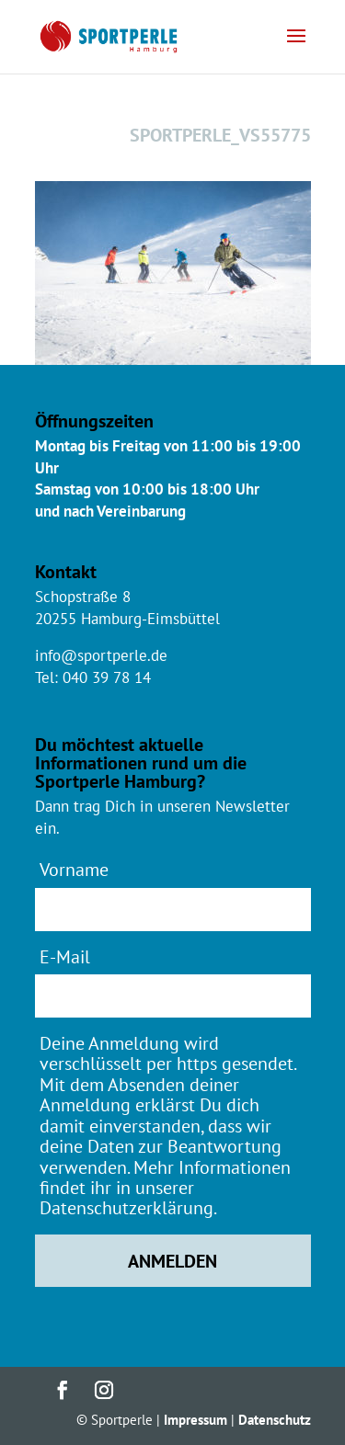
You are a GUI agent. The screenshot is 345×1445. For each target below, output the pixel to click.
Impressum (195, 1419)
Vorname (74, 869)
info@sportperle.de (101, 655)
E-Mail (65, 956)
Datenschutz (274, 1419)
